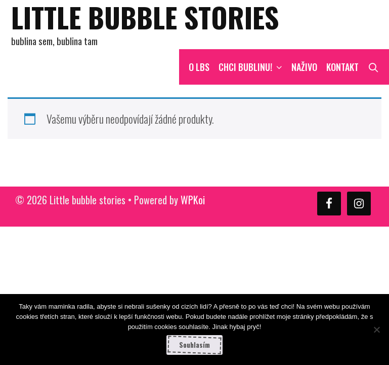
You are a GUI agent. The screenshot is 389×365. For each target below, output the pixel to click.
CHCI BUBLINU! (253, 67)
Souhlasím (194, 345)
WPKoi (193, 199)
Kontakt (342, 67)
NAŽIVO (304, 67)
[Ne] (376, 329)
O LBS (199, 67)
